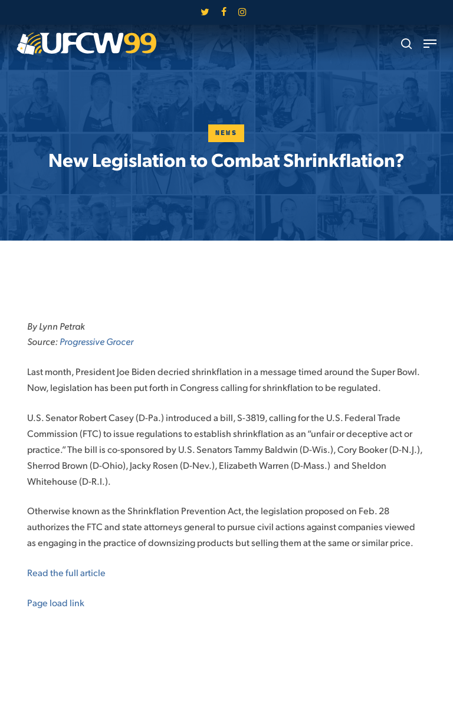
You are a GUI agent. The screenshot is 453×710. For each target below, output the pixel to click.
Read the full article (66, 572)
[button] (430, 44)
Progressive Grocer (96, 341)
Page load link (55, 602)
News (226, 133)
